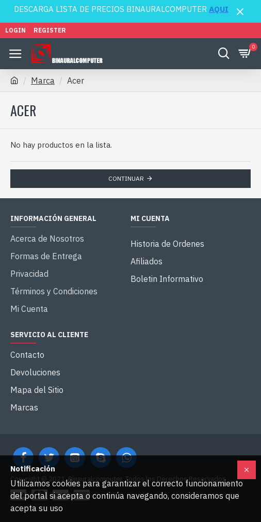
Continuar (126, 178)
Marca (43, 80)
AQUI (219, 9)
